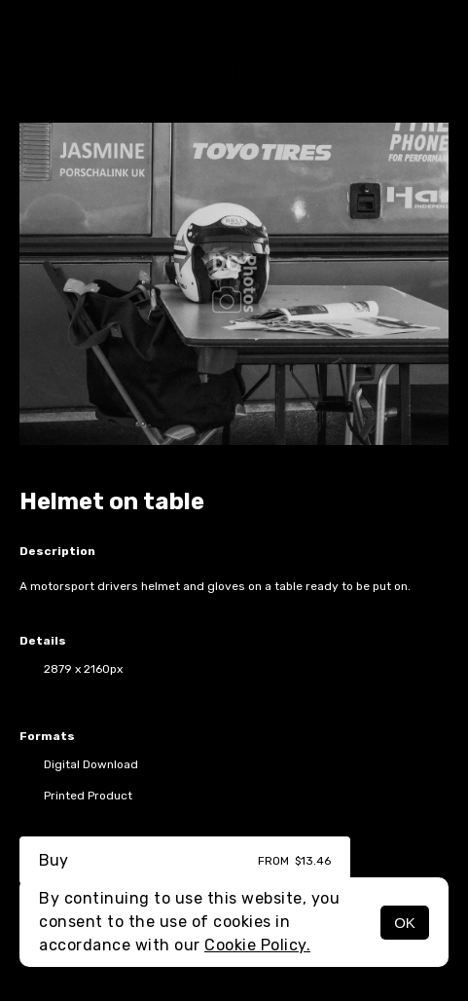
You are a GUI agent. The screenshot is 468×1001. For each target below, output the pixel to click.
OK (404, 922)
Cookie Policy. (257, 945)
